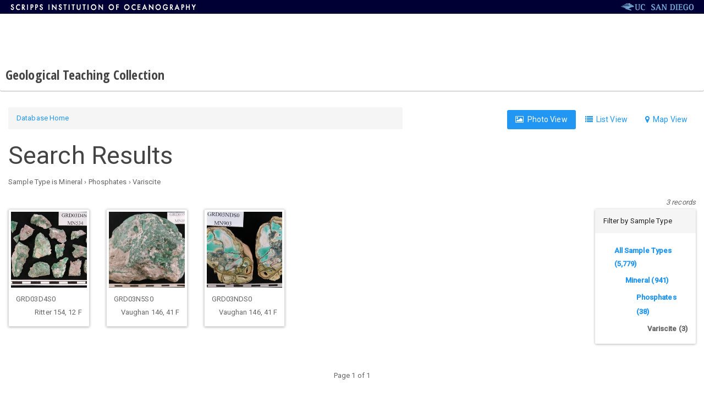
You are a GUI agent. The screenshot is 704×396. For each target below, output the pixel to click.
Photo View (541, 119)
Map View (666, 119)
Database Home (42, 118)
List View (606, 119)
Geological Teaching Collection (85, 74)
